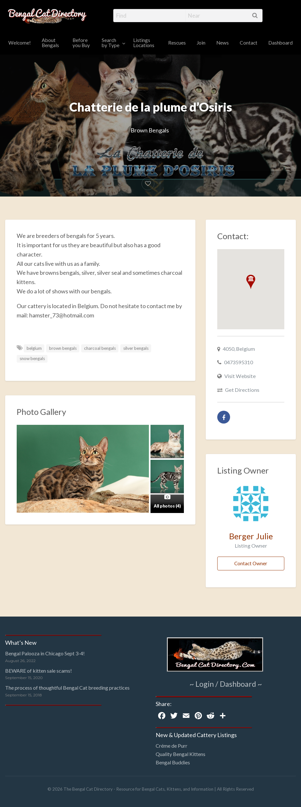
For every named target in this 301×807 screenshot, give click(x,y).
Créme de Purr (171, 746)
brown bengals (63, 348)
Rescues (177, 43)
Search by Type (110, 42)
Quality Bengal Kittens (180, 754)
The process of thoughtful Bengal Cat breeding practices (67, 688)
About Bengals (50, 42)
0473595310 (238, 362)
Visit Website (240, 376)
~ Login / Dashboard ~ (225, 683)
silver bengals (136, 348)
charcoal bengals (100, 348)
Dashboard (280, 43)
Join (201, 43)
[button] (250, 282)
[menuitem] (19, 43)
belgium (34, 348)
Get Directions (242, 390)
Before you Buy (81, 42)
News (222, 43)
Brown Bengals (150, 130)
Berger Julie (251, 536)
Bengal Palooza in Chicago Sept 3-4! (45, 653)
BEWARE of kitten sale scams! (38, 671)
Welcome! (19, 43)
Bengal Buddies (173, 762)
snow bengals (32, 358)
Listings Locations (143, 42)
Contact (248, 43)
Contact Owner (250, 563)
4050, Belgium (239, 349)
